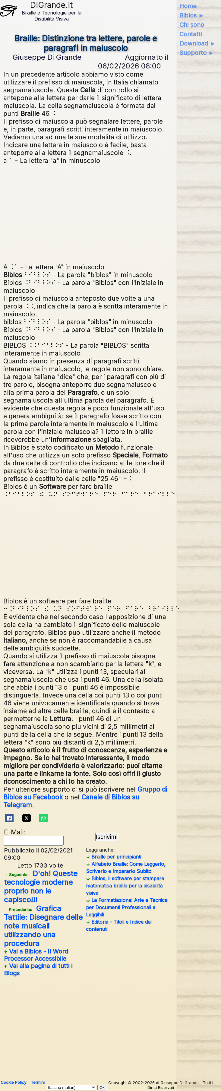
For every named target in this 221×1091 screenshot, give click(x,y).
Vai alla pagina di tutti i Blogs (38, 969)
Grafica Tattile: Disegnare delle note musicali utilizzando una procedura (43, 926)
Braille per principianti (113, 857)
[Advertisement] (110, 213)
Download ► (197, 43)
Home (188, 6)
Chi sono (191, 24)
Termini (38, 1082)
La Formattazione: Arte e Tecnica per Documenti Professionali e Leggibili (126, 907)
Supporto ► (196, 52)
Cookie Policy (13, 1082)
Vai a (36, 955)
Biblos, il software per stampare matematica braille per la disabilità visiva (125, 885)
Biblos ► (191, 15)
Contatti (190, 34)
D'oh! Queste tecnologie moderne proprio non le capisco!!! (40, 886)
